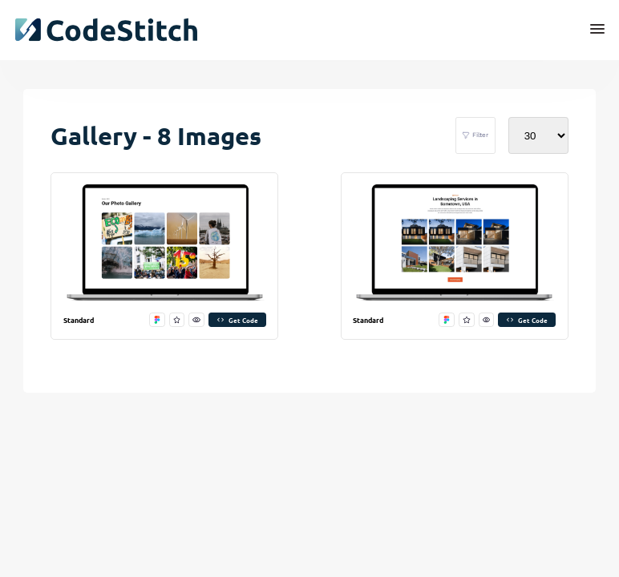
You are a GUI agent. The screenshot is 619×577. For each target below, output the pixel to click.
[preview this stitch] (196, 320)
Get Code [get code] (237, 319)
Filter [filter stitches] (475, 135)
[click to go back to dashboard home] (105, 30)
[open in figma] (157, 320)
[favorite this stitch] (177, 320)
